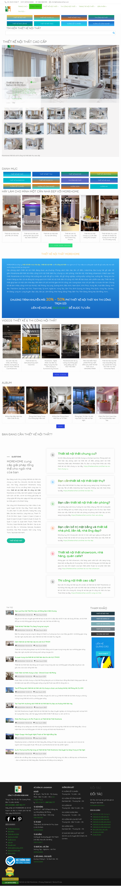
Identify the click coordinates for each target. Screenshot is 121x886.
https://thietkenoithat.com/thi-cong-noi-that (86, 593)
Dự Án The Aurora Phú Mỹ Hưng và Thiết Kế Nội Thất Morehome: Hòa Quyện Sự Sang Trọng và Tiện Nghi (50, 750)
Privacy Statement (45, 882)
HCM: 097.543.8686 (27, 2)
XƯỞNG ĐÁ (104, 186)
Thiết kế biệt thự (17, 89)
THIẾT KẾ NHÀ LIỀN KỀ (20, 23)
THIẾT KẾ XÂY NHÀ (104, 180)
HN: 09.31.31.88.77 (12, 2)
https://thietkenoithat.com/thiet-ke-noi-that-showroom (80, 569)
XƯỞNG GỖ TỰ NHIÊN (74, 23)
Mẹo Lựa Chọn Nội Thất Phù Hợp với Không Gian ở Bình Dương (35, 611)
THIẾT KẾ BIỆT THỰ (74, 17)
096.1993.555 (38, 818)
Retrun (33, 82)
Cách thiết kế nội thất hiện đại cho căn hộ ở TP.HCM (32, 642)
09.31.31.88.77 (60, 307)
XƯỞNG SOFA (75, 186)
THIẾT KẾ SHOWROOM (17, 180)
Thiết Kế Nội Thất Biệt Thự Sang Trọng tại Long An (32, 627)
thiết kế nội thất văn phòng (89, 502)
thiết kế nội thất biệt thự (86, 481)
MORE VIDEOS (60, 374)
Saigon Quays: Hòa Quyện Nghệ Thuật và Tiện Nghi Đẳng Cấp (36, 735)
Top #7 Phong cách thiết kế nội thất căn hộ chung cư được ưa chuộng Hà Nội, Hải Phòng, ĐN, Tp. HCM (49, 688)
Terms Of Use (57, 882)
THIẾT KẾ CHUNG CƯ (47, 17)
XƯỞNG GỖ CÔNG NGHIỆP (101, 23)
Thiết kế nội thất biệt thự (21, 91)
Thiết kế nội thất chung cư (76, 454)
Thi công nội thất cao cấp (76, 580)
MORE (60, 426)
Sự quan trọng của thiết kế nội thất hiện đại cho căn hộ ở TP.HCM (37, 657)
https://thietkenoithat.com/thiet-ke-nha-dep (78, 540)
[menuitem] (23, 6)
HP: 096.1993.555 (41, 2)
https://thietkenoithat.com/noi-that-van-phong (87, 515)
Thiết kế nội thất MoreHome (27, 882)
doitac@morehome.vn (97, 805)
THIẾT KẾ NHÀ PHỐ (75, 174)
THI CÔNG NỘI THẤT (101, 17)
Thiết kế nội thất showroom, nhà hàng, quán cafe (80, 554)
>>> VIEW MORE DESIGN (61, 245)
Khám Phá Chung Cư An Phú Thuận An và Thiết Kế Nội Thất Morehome (38, 719)
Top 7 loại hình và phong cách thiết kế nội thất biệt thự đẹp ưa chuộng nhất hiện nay (43, 704)
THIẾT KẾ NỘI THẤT (19, 17)
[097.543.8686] (12, 882)
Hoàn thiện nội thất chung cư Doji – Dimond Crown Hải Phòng (35, 673)
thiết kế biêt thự (17, 98)
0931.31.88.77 (39, 802)
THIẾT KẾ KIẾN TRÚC (46, 23)
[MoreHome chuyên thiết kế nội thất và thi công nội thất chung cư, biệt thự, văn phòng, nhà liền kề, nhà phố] (8, 9)
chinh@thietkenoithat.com (59, 2)
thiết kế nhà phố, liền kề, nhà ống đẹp (82, 529)
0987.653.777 (20, 805)
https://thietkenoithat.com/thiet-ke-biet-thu (78, 491)
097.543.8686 (10, 805)
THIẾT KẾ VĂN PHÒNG (104, 174)
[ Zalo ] (4, 879)
